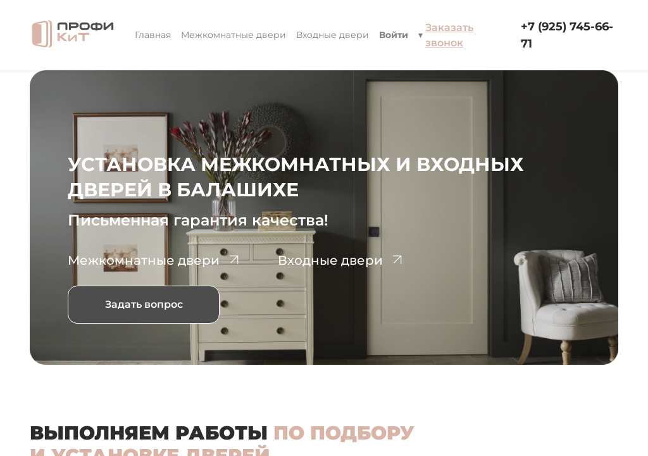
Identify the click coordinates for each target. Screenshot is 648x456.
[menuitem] (153, 35)
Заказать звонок (449, 35)
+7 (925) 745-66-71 (567, 35)
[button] (420, 35)
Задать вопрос (144, 304)
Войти (393, 35)
